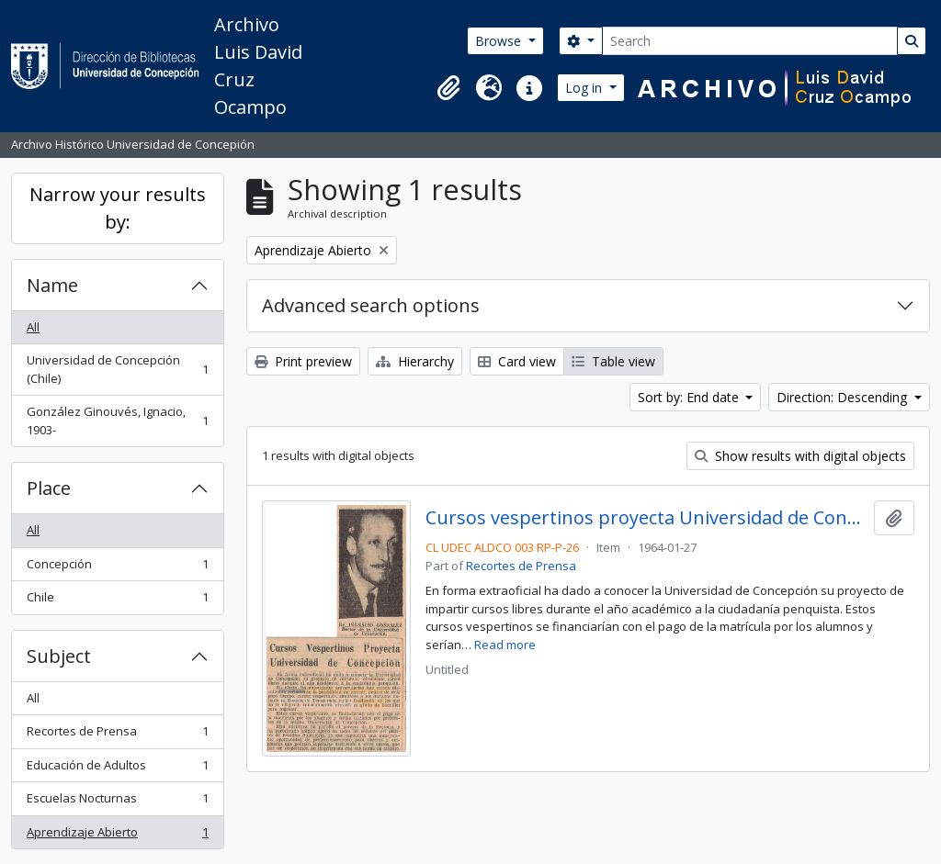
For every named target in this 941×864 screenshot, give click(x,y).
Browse (500, 41)
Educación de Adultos (117, 769)
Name (52, 285)
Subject (59, 656)
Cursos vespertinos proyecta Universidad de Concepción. (646, 518)
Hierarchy (415, 361)
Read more (505, 644)
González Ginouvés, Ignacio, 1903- (117, 420)
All (33, 327)
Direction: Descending (844, 397)
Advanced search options (371, 305)
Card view (517, 361)
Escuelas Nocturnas (117, 802)
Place (49, 488)
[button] (448, 88)
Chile (117, 601)
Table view (613, 361)
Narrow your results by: (117, 208)
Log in (585, 87)
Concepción (117, 567)
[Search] (750, 41)
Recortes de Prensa (117, 735)
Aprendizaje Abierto (117, 836)
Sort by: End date (690, 397)
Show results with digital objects (800, 456)
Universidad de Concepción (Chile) (117, 369)
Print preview (303, 361)
